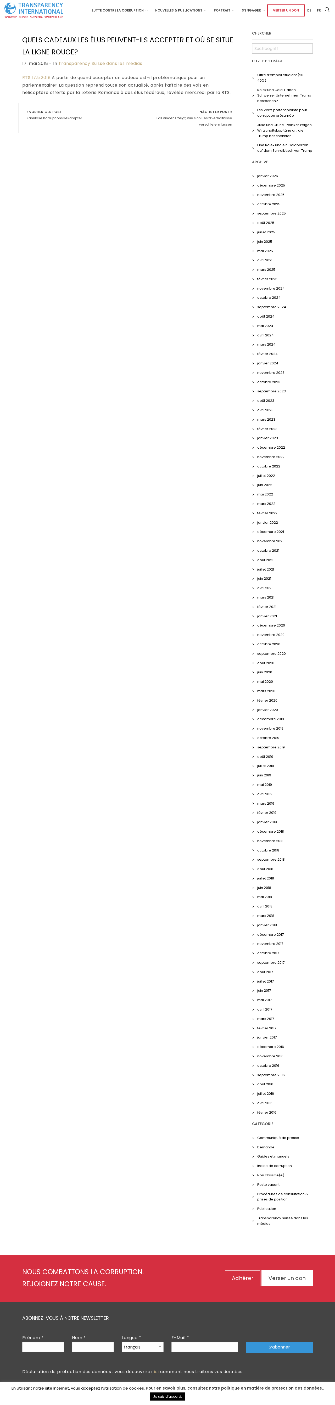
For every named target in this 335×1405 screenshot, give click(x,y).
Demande (266, 1147)
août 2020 (265, 663)
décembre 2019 (270, 718)
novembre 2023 (270, 372)
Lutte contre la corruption (118, 10)
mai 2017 (264, 999)
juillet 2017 (265, 981)
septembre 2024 (271, 306)
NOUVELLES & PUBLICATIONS (178, 10)
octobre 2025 (268, 204)
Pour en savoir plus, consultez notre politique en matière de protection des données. (234, 1388)
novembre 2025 (270, 194)
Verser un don (286, 10)
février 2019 (266, 812)
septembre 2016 (271, 1075)
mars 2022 (266, 503)
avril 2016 (264, 1103)
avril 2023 (265, 410)
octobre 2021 (268, 550)
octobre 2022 (268, 466)
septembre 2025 (271, 213)
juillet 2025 (266, 232)
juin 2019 (264, 775)
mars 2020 (266, 691)
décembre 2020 (271, 625)
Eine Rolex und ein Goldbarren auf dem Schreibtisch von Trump (284, 148)
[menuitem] (118, 10)
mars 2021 (265, 597)
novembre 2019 (270, 728)
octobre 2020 (268, 644)
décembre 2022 (271, 447)
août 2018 (265, 868)
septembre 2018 (271, 859)
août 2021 (265, 559)
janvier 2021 (267, 616)
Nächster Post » (194, 118)
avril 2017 (264, 1009)
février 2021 (266, 606)
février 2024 (267, 353)
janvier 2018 (267, 925)
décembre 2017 (270, 934)
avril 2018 (264, 906)
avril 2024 (265, 335)
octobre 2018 (268, 850)
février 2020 (267, 700)
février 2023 (267, 428)
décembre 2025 (271, 185)
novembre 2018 (270, 840)
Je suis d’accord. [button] (167, 1396)
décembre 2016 (270, 1046)
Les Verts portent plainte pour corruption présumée (282, 113)
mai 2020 (265, 681)
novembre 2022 (270, 456)
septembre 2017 (270, 962)
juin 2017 (264, 990)
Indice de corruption (274, 1165)
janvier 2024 (267, 363)
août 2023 (265, 400)
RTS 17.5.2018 (36, 78)
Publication (266, 1208)
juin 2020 (264, 672)
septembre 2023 (271, 391)
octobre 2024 (269, 297)
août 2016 (265, 1084)
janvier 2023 (267, 438)
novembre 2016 (270, 1056)
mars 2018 (265, 915)
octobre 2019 (268, 737)
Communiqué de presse (278, 1137)
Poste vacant (268, 1184)
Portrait (222, 10)
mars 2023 (266, 419)
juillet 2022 (266, 475)
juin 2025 (264, 241)
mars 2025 (266, 269)
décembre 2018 (270, 831)
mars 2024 (266, 344)
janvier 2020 (267, 709)
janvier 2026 (267, 175)
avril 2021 (264, 587)
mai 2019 (264, 784)
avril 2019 (264, 794)
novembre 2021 (270, 541)
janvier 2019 (267, 822)
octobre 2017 (268, 953)
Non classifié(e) (270, 1175)
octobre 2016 (268, 1065)
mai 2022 (265, 494)
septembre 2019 (271, 747)
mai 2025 (265, 251)
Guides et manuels (273, 1156)
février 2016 (266, 1112)
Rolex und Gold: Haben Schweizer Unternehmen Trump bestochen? (284, 95)
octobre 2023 (268, 382)
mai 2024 (265, 325)
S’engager (251, 10)
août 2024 (266, 316)
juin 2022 (264, 484)
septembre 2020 (271, 653)
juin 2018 (264, 887)
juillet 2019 (265, 765)
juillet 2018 (265, 878)
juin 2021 (264, 578)
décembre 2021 (270, 531)
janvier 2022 (267, 522)
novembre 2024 (271, 288)
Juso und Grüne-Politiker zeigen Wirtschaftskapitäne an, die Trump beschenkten (284, 130)
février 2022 (267, 513)
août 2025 (265, 222)
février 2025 (267, 279)
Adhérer (242, 1278)
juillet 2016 (265, 1093)
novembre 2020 (270, 634)
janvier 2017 (267, 1037)
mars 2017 (265, 1018)
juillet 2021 (265, 569)
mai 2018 (264, 896)
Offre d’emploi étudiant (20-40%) (281, 77)
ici (156, 1372)
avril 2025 (265, 260)
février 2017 (266, 1028)
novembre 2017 (270, 943)
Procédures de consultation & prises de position (282, 1197)
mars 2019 (265, 803)
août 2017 (265, 971)
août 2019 (265, 756)
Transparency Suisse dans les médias (100, 63)
